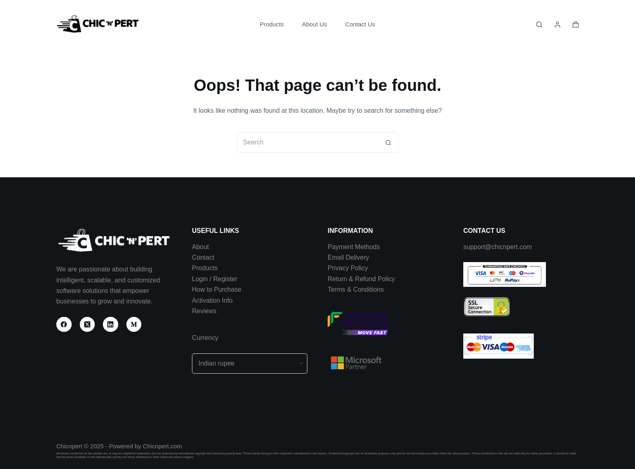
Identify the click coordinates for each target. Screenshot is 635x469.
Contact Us (360, 24)
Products (271, 24)
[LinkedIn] (110, 324)
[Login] (557, 25)
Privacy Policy (348, 268)
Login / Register (214, 278)
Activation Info (212, 300)
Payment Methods (354, 246)
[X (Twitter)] (87, 324)
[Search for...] (307, 142)
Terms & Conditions (356, 289)
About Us (314, 24)
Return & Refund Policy (361, 278)
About (200, 246)
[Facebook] (64, 324)
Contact (203, 257)
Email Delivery (348, 257)
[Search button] (388, 142)
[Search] (539, 25)
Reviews (204, 311)
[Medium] (134, 324)
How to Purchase (216, 289)
